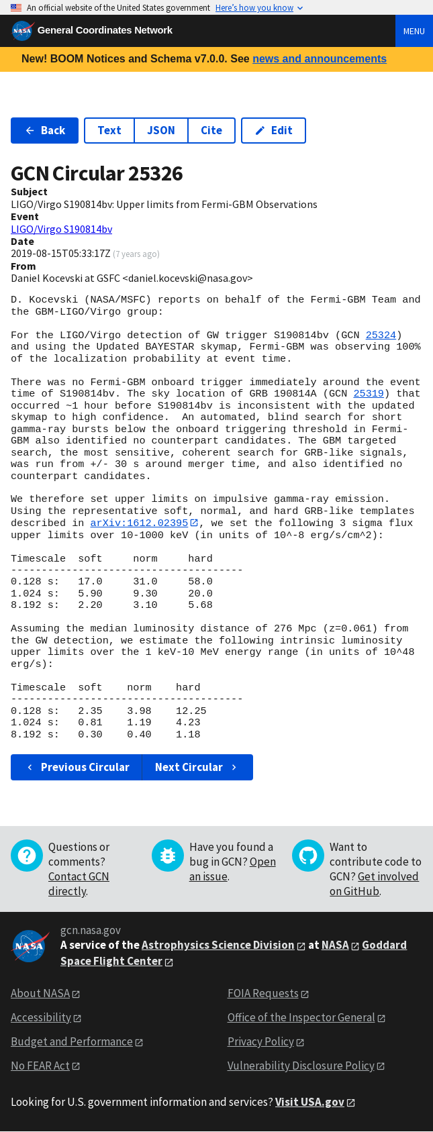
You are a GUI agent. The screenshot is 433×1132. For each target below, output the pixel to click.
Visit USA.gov (309, 1101)
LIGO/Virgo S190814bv (61, 229)
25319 (368, 394)
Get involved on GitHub (374, 884)
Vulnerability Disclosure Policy (301, 1065)
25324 (381, 335)
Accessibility (41, 1017)
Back (44, 130)
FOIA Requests (263, 993)
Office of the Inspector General (301, 1017)
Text (109, 130)
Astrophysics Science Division (218, 945)
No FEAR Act (40, 1065)
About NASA (40, 993)
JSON (161, 130)
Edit (273, 130)
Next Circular (197, 767)
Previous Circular (77, 767)
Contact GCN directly (78, 884)
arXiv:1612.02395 (139, 522)
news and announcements (319, 58)
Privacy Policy (261, 1041)
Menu (414, 31)
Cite (211, 130)
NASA (335, 945)
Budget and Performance (72, 1041)
